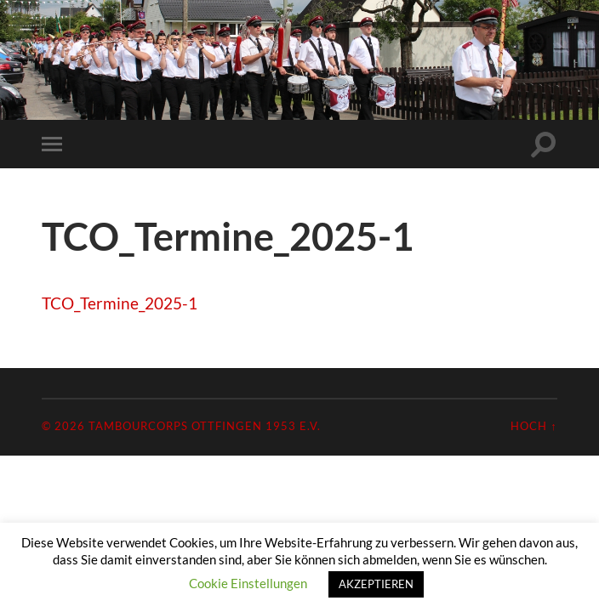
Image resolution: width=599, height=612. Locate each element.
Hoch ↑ (533, 426)
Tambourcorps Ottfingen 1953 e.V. (204, 426)
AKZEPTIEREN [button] (376, 584)
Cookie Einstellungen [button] (248, 583)
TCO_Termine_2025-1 (119, 303)
